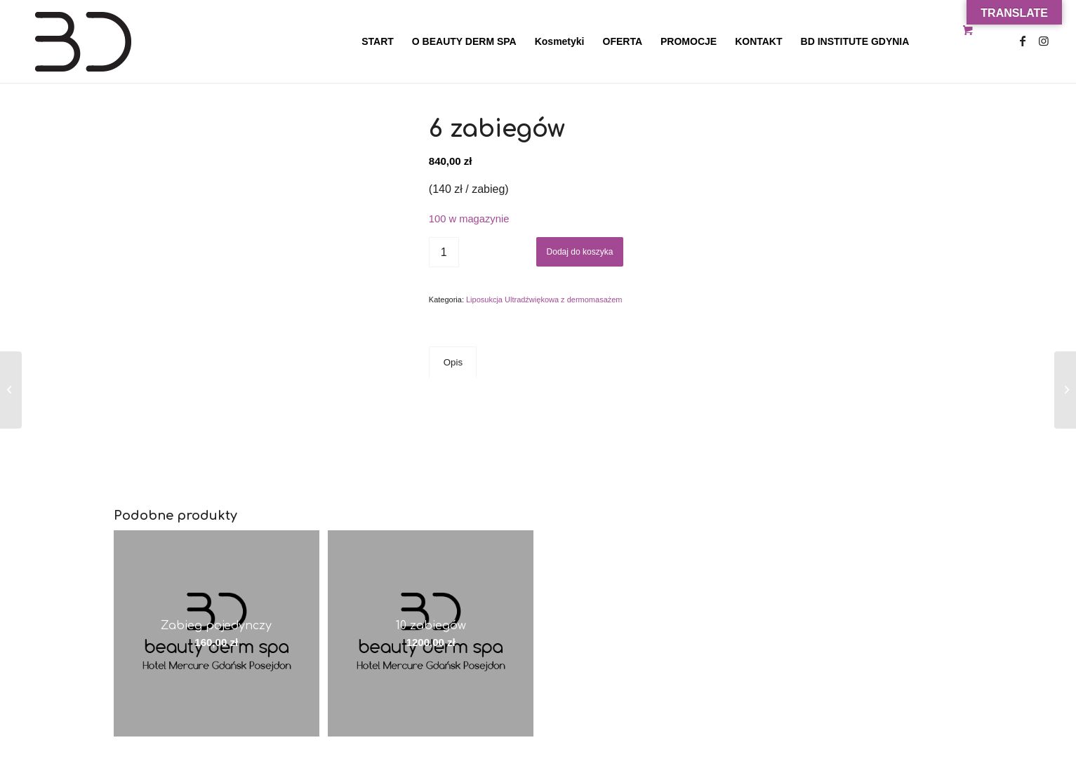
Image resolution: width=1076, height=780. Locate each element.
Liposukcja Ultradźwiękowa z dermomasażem (544, 299)
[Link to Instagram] (1043, 40)
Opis (453, 362)
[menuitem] (377, 41)
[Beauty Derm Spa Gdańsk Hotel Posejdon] (127, 41)
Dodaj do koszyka (580, 252)
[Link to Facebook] (1022, 40)
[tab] (453, 363)
